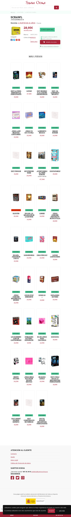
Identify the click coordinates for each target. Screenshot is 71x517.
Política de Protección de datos (21, 463)
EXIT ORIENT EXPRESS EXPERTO (16, 420)
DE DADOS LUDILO (42, 377)
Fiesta (39, 23)
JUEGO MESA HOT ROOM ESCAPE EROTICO (29, 379)
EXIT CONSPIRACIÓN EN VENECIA (29, 420)
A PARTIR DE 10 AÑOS (26, 23)
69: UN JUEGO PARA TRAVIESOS (42, 338)
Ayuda (13, 457)
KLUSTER (16, 213)
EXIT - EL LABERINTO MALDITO (55, 92)
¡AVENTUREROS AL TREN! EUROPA (42, 172)
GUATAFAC (55, 337)
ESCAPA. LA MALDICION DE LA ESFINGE (29, 215)
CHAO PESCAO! (42, 255)
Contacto (14, 454)
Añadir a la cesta (49, 42)
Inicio (13, 12)
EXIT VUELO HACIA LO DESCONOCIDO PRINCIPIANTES (55, 379)
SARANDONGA (29, 255)
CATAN (29, 91)
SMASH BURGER (55, 132)
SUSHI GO (42, 295)
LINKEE (42, 213)
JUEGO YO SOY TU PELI (29, 132)
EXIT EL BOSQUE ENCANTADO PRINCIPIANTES (42, 421)
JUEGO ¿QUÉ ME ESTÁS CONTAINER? (16, 132)
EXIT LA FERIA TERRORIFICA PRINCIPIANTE (16, 92)
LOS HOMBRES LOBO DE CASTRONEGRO (16, 338)
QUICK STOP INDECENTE (29, 296)
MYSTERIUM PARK (29, 172)
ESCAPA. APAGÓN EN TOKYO (16, 256)
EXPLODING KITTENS (55, 296)
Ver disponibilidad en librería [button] (49, 46)
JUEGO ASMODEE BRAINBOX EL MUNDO (16, 297)
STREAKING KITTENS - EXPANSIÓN (29, 338)
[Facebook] (12, 478)
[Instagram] (22, 478)
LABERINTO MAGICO (42, 132)
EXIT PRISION (16, 171)
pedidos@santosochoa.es (39, 472)
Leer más (62, 511)
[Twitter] (17, 478)
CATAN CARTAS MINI (55, 256)
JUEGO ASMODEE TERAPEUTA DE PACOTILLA (55, 215)
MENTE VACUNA (16, 377)
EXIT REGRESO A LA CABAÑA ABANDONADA (42, 92)
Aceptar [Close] (51, 511)
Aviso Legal (14, 460)
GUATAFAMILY (55, 171)
